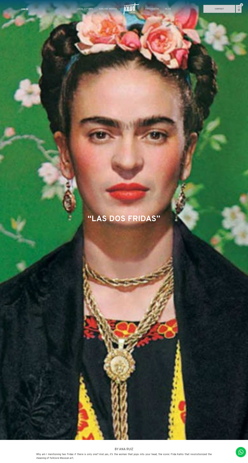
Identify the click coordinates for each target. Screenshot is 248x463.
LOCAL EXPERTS (85, 8)
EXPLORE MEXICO (108, 8)
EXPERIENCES (152, 8)
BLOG (168, 8)
